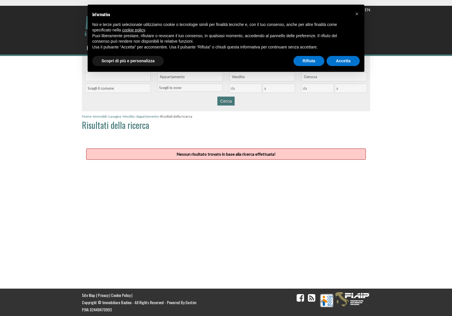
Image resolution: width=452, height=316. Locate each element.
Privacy (103, 295)
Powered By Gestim (181, 302)
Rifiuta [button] (309, 61)
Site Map (88, 295)
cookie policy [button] (133, 30)
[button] (356, 13)
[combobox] (190, 76)
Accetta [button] (343, 61)
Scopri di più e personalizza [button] (128, 61)
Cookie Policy (121, 295)
